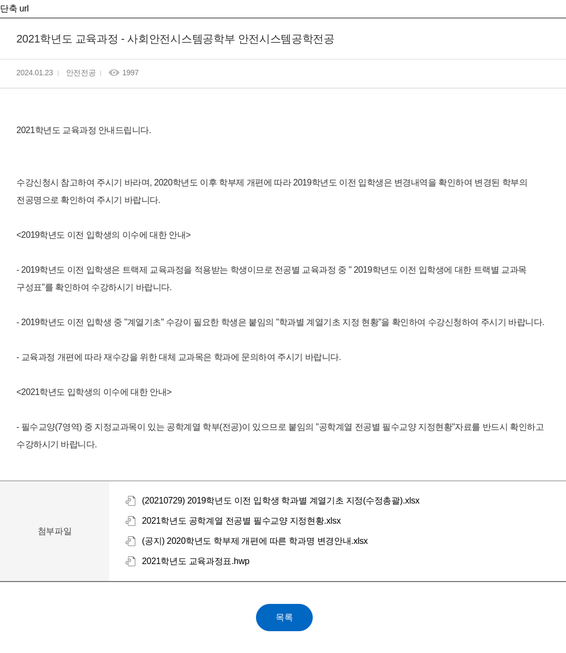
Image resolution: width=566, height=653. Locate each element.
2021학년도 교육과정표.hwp (195, 561)
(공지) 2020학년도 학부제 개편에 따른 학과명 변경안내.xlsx (255, 541)
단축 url (14, 8)
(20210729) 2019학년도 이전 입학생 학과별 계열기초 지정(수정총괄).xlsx (280, 500)
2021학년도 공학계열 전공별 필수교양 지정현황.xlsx (241, 520)
